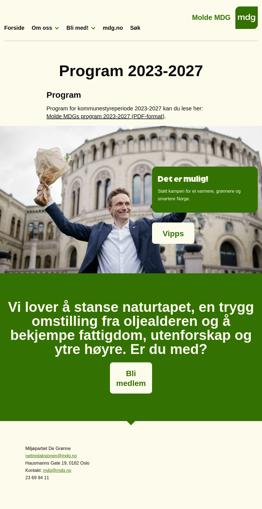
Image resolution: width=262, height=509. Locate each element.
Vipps (173, 233)
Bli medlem (131, 378)
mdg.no (113, 28)
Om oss (42, 28)
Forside (14, 28)
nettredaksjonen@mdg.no (51, 455)
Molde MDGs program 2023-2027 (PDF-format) (105, 116)
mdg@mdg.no (57, 470)
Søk (135, 28)
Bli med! (77, 28)
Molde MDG (211, 15)
